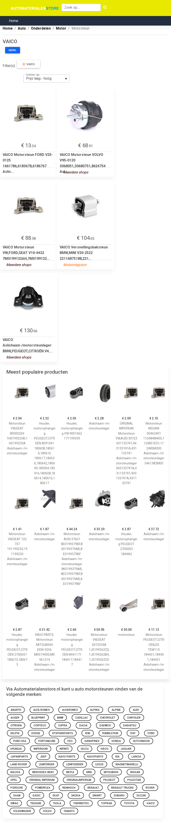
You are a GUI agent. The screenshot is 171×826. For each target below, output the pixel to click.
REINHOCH (68, 787)
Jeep (43, 756)
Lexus (99, 764)
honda (116, 741)
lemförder (46, 764)
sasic (37, 795)
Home (13, 21)
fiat (133, 733)
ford (151, 733)
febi (87, 733)
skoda (75, 795)
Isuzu (85, 748)
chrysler (133, 717)
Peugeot (109, 780)
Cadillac (81, 717)
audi (136, 709)
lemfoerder (74, 764)
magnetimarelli (127, 764)
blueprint (38, 717)
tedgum (35, 803)
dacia (83, 725)
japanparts (19, 756)
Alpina (95, 709)
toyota (129, 803)
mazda (15, 772)
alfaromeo (70, 709)
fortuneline (46, 741)
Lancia (136, 756)
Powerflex (42, 787)
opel (13, 780)
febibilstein (110, 733)
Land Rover (18, 764)
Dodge (35, 733)
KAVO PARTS (67, 756)
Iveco (104, 748)
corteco (40, 725)
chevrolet (107, 717)
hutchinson (141, 741)
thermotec (81, 803)
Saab (16, 795)
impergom (41, 748)
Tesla (57, 803)
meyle (70, 772)
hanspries (92, 741)
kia (117, 756)
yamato (69, 811)
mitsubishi (111, 772)
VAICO (28, 64)
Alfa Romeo (41, 709)
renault (93, 787)
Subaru (119, 795)
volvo (47, 811)
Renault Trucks (122, 787)
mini (89, 772)
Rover (150, 787)
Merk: (12, 50)
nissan (135, 772)
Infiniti (64, 748)
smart (97, 795)
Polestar (134, 780)
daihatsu (129, 725)
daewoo (105, 725)
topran (106, 803)
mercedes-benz (43, 772)
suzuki (141, 795)
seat (56, 795)
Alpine (116, 709)
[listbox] (46, 79)
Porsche (16, 787)
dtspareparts (62, 733)
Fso (70, 741)
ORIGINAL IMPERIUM (42, 780)
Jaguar (125, 748)
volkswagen (22, 811)
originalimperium (79, 780)
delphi (14, 733)
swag (14, 803)
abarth (15, 709)
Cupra (62, 725)
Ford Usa (19, 741)
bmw (60, 717)
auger (14, 717)
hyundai (16, 748)
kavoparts (95, 756)
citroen (16, 725)
